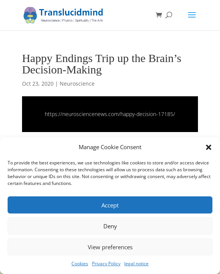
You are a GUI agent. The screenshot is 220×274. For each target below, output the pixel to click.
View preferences (110, 247)
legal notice (136, 263)
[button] (208, 147)
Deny (110, 226)
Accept (110, 205)
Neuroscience (77, 83)
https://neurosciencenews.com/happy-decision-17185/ (110, 114)
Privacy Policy (106, 263)
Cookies (79, 263)
